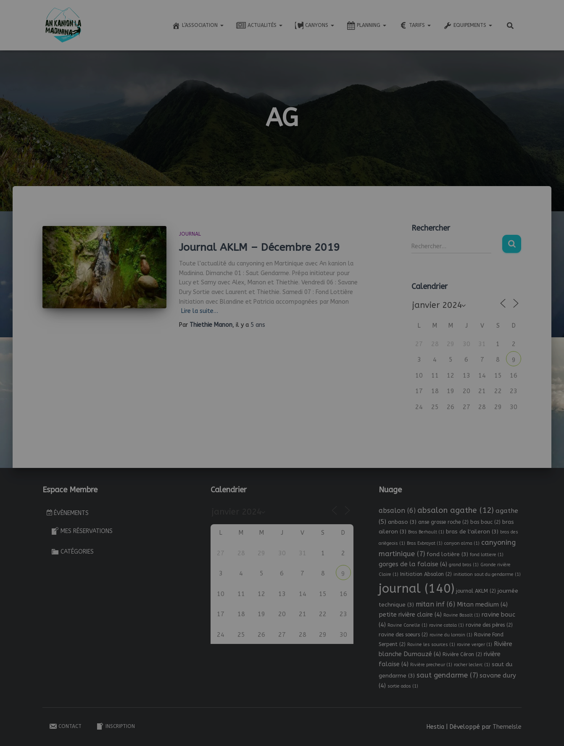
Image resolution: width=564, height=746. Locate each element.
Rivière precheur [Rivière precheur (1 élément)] (431, 664)
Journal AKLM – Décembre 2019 (259, 247)
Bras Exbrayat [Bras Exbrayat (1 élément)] (425, 543)
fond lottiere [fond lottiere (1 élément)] (486, 554)
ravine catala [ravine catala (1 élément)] (446, 625)
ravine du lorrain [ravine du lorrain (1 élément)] (451, 635)
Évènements (68, 513)
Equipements (467, 25)
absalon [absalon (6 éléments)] (397, 511)
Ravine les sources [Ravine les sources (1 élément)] (431, 644)
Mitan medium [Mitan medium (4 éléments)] (482, 604)
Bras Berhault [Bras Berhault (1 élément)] (426, 532)
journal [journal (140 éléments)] (416, 588)
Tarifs (415, 25)
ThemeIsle (507, 726)
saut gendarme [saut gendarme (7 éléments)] (447, 675)
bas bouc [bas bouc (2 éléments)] (485, 522)
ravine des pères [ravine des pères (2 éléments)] (489, 625)
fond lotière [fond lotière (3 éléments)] (447, 554)
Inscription (115, 726)
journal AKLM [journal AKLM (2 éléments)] (476, 591)
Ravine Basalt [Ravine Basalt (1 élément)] (461, 615)
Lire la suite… (199, 311)
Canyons (314, 25)
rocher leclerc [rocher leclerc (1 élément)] (472, 664)
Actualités (259, 25)
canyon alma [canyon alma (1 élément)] (462, 543)
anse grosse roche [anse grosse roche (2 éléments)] (443, 522)
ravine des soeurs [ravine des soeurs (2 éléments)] (403, 635)
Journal (190, 234)
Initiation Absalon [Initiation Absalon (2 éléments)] (426, 574)
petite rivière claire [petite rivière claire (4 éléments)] (410, 614)
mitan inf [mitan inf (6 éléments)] (435, 604)
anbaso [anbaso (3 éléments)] (402, 521)
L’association (198, 25)
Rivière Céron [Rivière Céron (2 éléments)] (462, 654)
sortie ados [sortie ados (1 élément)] (402, 686)
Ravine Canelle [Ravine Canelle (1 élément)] (407, 625)
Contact (65, 726)
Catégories (72, 551)
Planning (366, 25)
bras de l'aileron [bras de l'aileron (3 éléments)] (472, 531)
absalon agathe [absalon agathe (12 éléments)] (455, 510)
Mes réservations (82, 531)
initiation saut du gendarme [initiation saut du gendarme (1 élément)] (487, 574)
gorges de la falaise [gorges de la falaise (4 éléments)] (413, 564)
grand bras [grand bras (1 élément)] (464, 564)
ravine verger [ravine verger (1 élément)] (474, 644)
